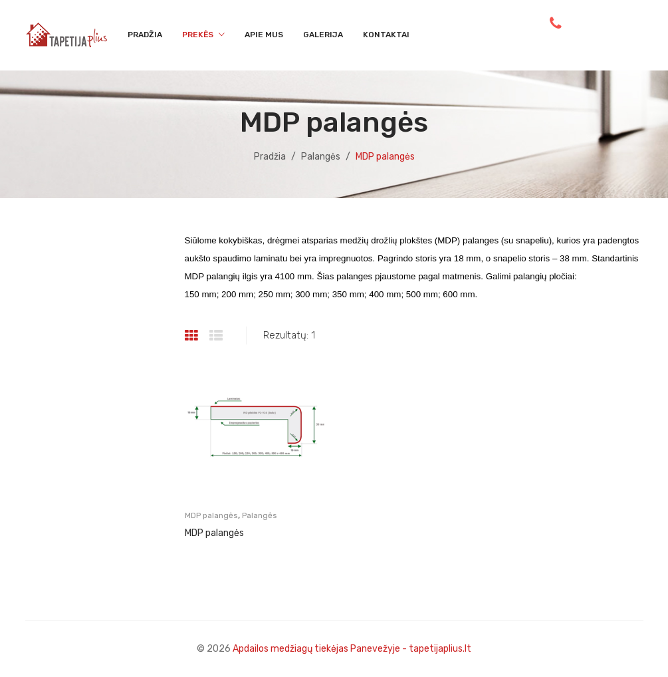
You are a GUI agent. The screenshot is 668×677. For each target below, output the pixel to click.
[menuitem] (145, 35)
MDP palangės (211, 515)
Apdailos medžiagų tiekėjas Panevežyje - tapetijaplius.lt (352, 648)
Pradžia (270, 156)
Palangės (320, 156)
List (217, 335)
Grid (193, 335)
